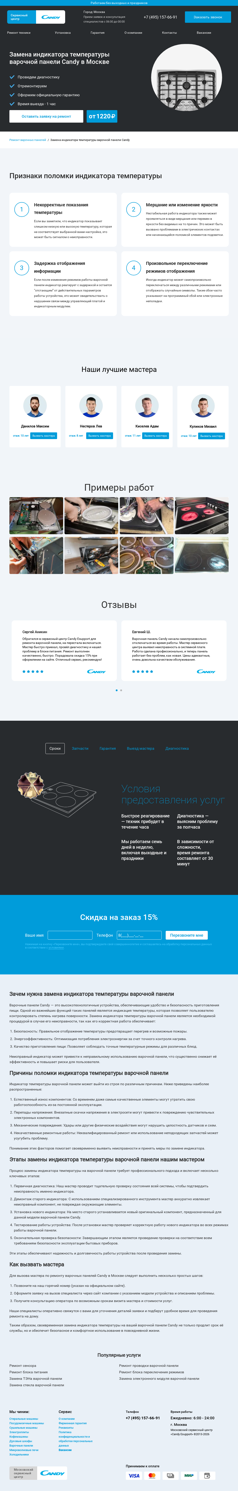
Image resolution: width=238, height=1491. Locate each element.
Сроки (55, 748)
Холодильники (19, 1454)
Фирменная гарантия (73, 1423)
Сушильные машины (23, 1427)
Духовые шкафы (20, 1441)
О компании (67, 1418)
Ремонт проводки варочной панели (148, 1365)
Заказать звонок (208, 17)
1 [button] (117, 690)
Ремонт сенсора (22, 1365)
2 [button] (121, 690)
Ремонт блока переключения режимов (151, 1372)
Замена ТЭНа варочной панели (35, 1378)
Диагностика (177, 748)
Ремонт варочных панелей (27, 140)
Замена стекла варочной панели (36, 1385)
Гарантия (108, 748)
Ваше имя (34, 935)
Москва (99, 12)
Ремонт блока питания (28, 1372)
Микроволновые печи (23, 1450)
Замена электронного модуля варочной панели (159, 1378)
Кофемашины (18, 1436)
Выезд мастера (140, 748)
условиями (56, 947)
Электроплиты (19, 1432)
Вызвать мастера (43, 435)
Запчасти (80, 748)
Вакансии (65, 1450)
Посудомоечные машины (26, 1423)
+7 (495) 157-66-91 (160, 17)
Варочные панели (21, 1445)
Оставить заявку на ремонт (46, 116)
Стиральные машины (23, 1418)
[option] (64, 650)
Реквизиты (66, 1427)
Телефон (104, 935)
